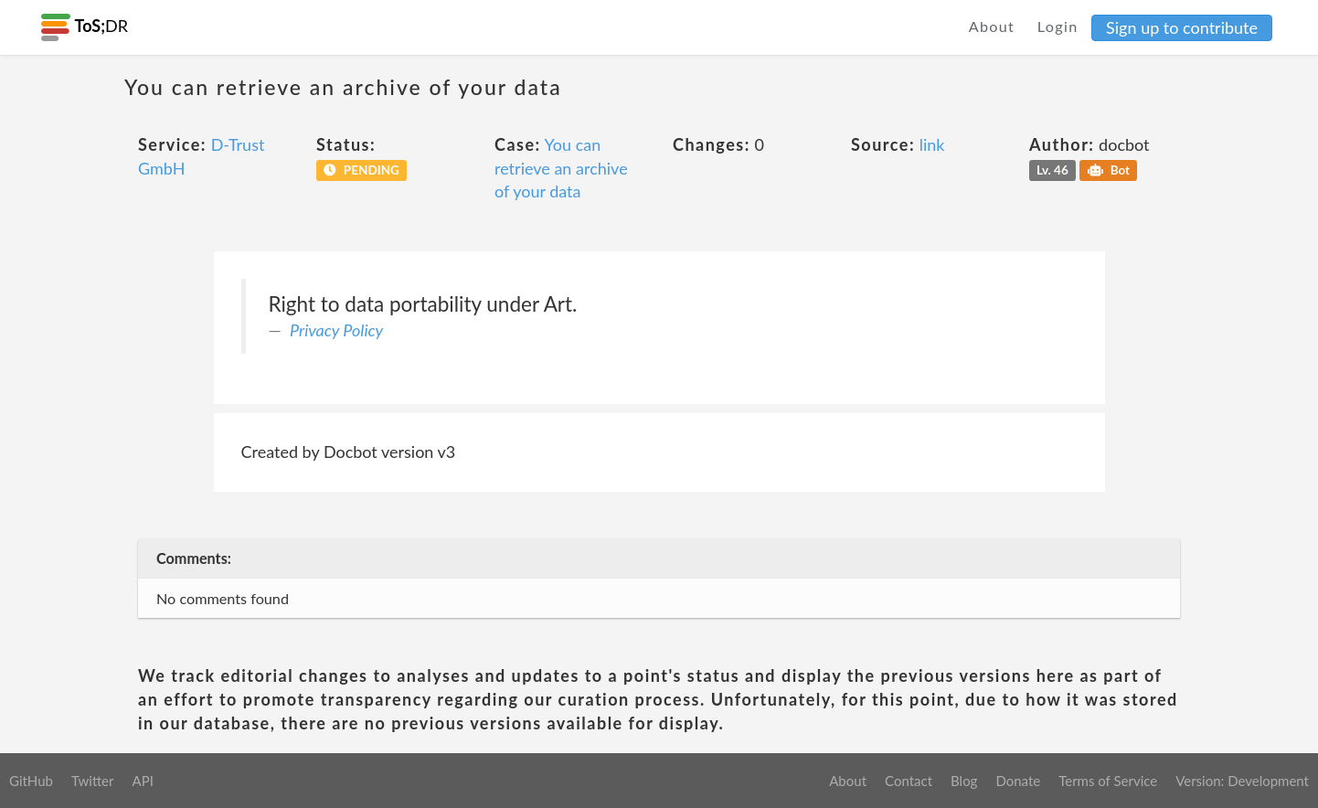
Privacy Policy (336, 330)
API (142, 780)
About (992, 26)
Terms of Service (1107, 780)
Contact (908, 780)
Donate (1017, 780)
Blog (964, 780)
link (932, 144)
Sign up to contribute (1182, 27)
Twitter (92, 780)
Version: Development (1242, 780)
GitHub (31, 780)
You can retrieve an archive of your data (561, 167)
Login (1058, 26)
